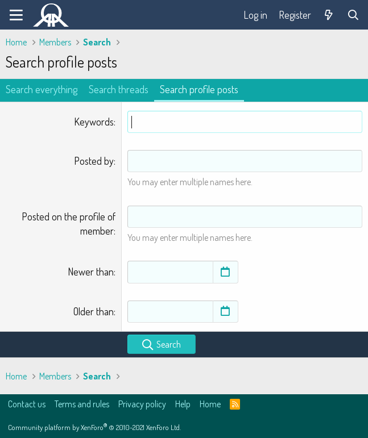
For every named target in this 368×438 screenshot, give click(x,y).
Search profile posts (199, 89)
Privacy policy (142, 404)
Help (183, 404)
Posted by (94, 161)
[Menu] (16, 15)
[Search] (353, 15)
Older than (93, 311)
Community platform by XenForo (94, 427)
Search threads (118, 89)
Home (210, 404)
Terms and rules (82, 404)
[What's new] (329, 15)
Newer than (91, 271)
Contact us (27, 404)
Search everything (41, 89)
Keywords (94, 121)
